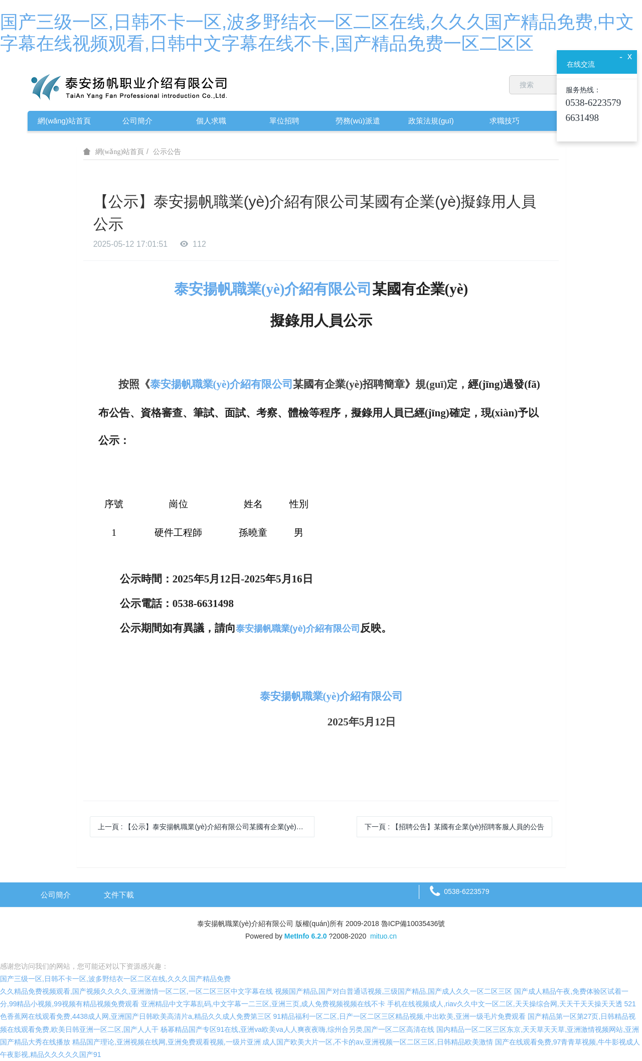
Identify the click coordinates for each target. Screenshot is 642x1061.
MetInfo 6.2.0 (305, 936)
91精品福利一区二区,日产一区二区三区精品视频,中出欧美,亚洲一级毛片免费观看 (399, 1016)
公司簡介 (137, 120)
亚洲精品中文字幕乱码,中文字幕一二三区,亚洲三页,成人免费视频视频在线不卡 (263, 1004)
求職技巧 (505, 120)
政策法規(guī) (431, 120)
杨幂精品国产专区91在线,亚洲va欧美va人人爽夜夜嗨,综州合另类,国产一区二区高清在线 (297, 1029)
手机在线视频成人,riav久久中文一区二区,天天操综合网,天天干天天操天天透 (504, 1004)
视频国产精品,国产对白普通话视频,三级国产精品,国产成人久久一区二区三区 (394, 991)
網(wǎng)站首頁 (64, 120)
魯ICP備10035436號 (413, 924)
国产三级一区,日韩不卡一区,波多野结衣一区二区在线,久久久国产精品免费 (115, 979)
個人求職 (211, 120)
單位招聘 (284, 120)
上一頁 (206, 827)
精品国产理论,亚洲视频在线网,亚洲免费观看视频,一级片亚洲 (166, 1042)
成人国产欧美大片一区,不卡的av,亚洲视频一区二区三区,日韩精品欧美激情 (377, 1042)
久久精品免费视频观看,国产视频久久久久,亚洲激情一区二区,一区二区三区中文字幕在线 (136, 991)
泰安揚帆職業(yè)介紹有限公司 (273, 289)
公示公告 (167, 151)
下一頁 (454, 827)
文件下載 (119, 894)
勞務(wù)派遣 (358, 120)
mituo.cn (383, 936)
